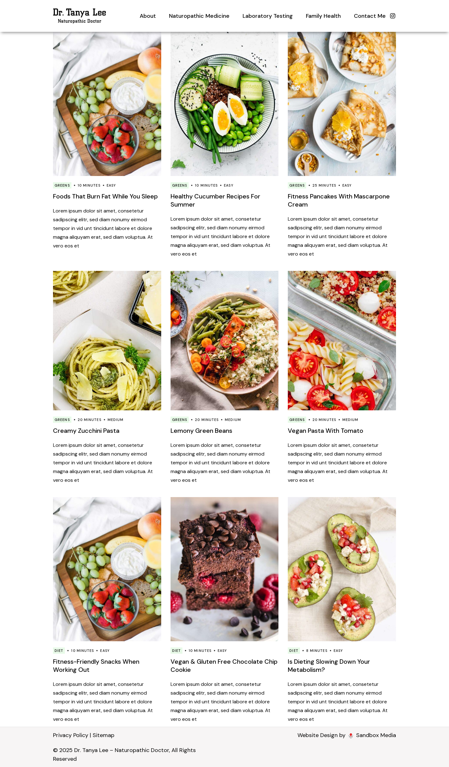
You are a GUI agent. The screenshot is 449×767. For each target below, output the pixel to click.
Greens (62, 185)
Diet (59, 650)
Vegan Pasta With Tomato (325, 431)
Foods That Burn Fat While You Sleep (105, 196)
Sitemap (103, 735)
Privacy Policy (70, 735)
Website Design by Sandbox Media (346, 735)
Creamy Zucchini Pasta (86, 431)
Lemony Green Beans (201, 431)
